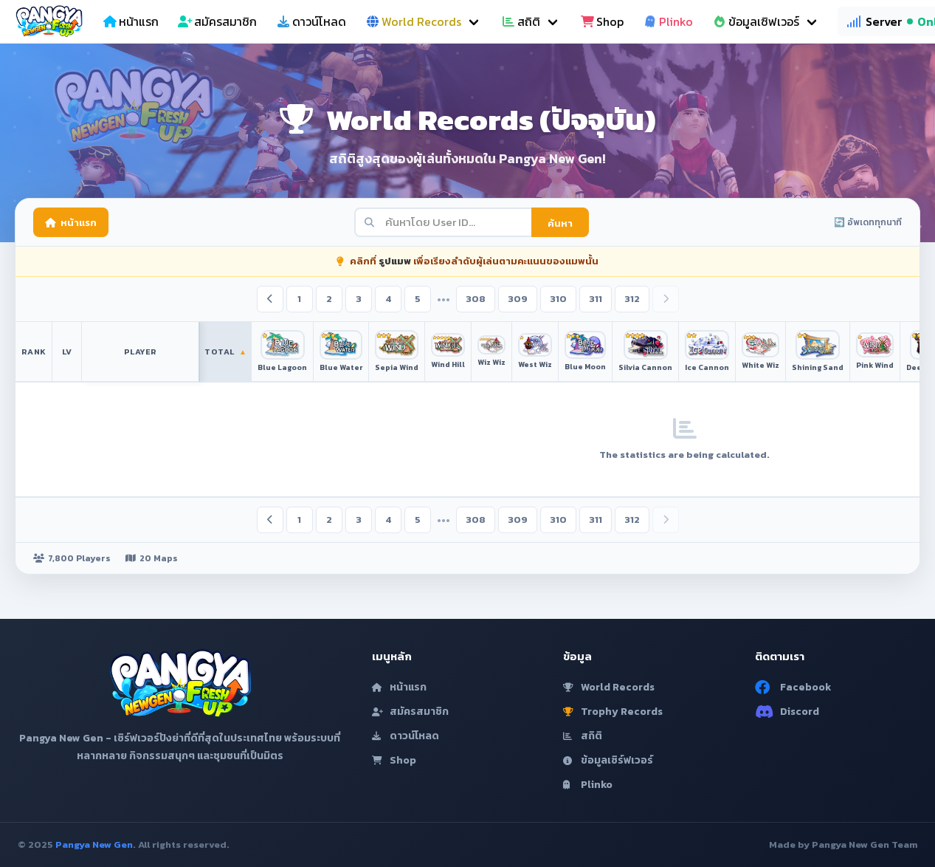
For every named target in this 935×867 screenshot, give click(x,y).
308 (476, 299)
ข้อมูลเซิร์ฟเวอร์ (608, 760)
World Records (609, 687)
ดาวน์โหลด (405, 736)
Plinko (588, 784)
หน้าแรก (71, 223)
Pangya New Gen (94, 844)
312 (632, 299)
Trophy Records (613, 711)
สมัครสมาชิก (410, 711)
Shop (394, 760)
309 (518, 299)
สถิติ (582, 736)
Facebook (793, 687)
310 (558, 299)
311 (595, 299)
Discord (787, 711)
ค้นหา (560, 223)
